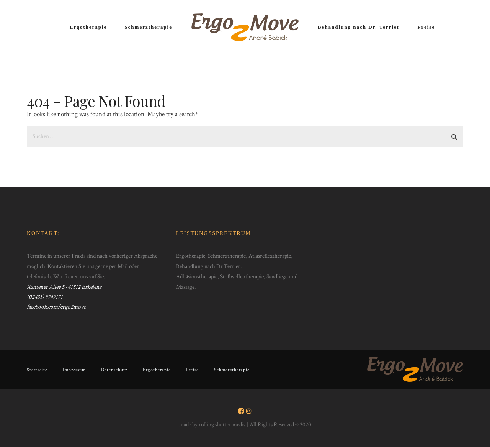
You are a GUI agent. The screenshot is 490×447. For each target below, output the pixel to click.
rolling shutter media (222, 424)
